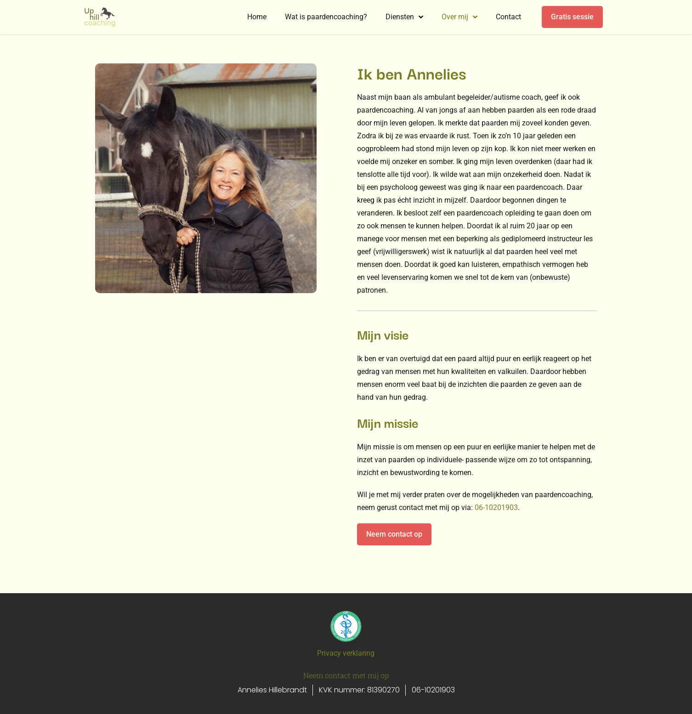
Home (257, 16)
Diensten (404, 17)
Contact (508, 16)
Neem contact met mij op (346, 675)
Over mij (459, 17)
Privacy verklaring (345, 653)
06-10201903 (496, 507)
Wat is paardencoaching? (326, 16)
